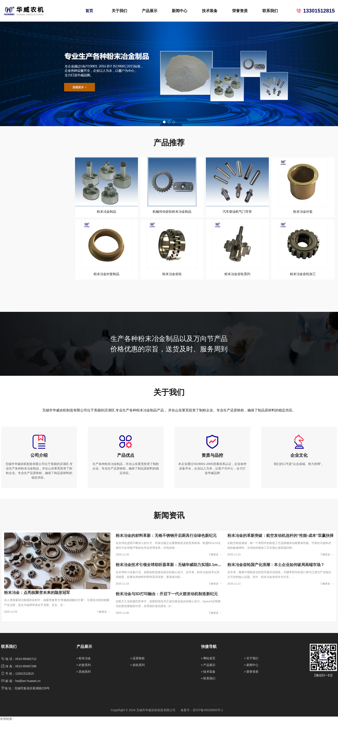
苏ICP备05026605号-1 (208, 728)
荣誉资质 (240, 11)
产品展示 (149, 11)
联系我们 (270, 11)
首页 (89, 11)
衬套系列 (85, 683)
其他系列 (85, 689)
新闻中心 (179, 11)
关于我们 (119, 11)
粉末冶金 (85, 676)
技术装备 (210, 11)
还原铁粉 (139, 676)
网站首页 (209, 676)
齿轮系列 (139, 683)
